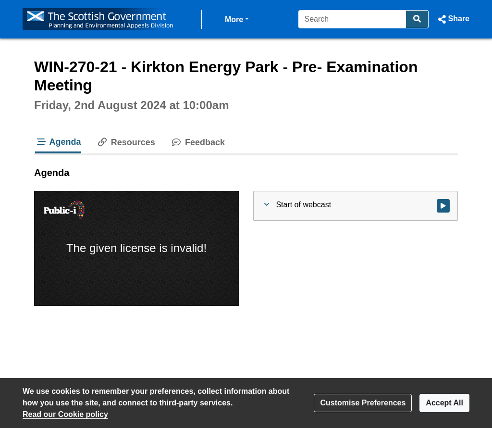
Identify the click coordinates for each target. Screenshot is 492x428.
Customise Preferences (363, 403)
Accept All (444, 403)
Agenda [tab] (58, 142)
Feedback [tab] (198, 142)
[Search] (352, 19)
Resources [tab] (126, 142)
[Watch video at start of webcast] (443, 206)
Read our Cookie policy (65, 414)
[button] (452, 19)
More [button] (237, 18)
